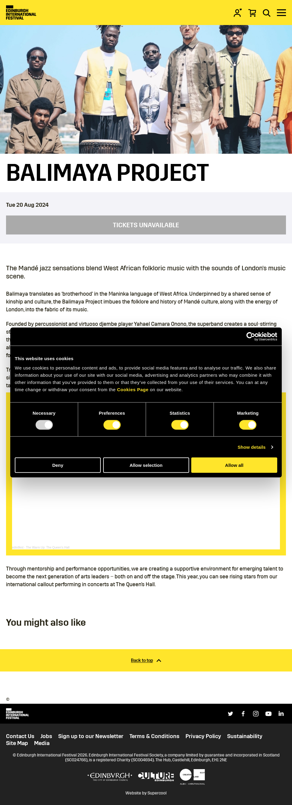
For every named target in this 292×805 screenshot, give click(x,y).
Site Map (17, 743)
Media (41, 743)
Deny (57, 465)
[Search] (266, 12)
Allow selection (145, 465)
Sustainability (244, 736)
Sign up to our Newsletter (90, 736)
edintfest (18, 547)
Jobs (46, 736)
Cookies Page (132, 389)
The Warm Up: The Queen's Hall (47, 547)
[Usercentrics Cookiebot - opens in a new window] (250, 336)
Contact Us (20, 736)
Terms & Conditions (154, 736)
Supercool (157, 793)
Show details (252, 446)
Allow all (234, 465)
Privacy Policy (203, 736)
